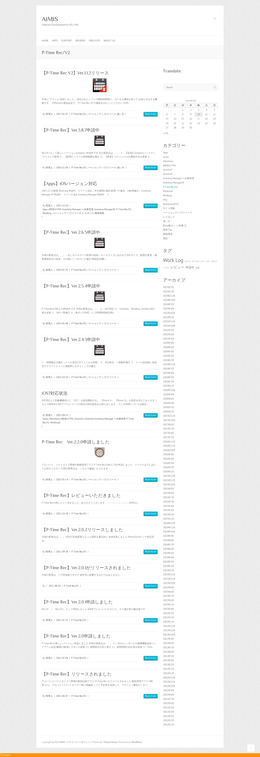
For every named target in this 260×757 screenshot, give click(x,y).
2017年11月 (169, 415)
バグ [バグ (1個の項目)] (207, 261)
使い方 (120, 114)
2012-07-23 (62, 620)
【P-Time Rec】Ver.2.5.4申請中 (71, 286)
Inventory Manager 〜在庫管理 (77, 209)
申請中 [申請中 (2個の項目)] (190, 267)
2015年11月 (169, 480)
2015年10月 (169, 484)
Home (45, 40)
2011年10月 (169, 686)
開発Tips (167, 229)
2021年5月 (168, 330)
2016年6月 (168, 458)
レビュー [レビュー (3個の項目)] (177, 267)
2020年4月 (168, 351)
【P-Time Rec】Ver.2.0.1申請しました (77, 601)
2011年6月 (168, 703)
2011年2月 (168, 720)
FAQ (165, 199)
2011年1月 (168, 724)
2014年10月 (169, 531)
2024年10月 (169, 300)
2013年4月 (168, 608)
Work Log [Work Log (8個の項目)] (173, 260)
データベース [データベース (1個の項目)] (198, 261)
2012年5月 (168, 656)
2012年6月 (168, 651)
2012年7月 (168, 647)
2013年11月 (169, 578)
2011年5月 (168, 707)
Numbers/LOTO (171, 204)
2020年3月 (168, 355)
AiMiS (50, 19)
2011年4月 (168, 711)
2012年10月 (169, 634)
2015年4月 (168, 506)
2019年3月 (168, 377)
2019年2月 (168, 381)
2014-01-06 (62, 323)
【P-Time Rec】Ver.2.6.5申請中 (71, 232)
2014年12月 (169, 523)
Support (66, 40)
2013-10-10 (62, 377)
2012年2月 (168, 668)
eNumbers (54, 418)
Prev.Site (94, 40)
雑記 (165, 238)
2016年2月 (168, 467)
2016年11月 (169, 445)
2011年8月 (168, 694)
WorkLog (47, 213)
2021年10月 (169, 325)
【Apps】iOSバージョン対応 (69, 183)
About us (109, 40)
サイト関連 (169, 208)
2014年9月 (168, 535)
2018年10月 (169, 390)
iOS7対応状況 (55, 393)
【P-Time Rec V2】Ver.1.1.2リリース (75, 72)
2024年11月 (169, 295)
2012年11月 (169, 630)
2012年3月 (168, 664)
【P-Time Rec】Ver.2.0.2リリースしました (82, 529)
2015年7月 (168, 497)
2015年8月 (168, 493)
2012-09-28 (62, 551)
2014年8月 (168, 540)
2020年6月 (168, 347)
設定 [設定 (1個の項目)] (198, 267)
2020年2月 (168, 360)
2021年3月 (168, 338)
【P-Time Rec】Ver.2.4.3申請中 (71, 339)
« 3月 (165, 133)
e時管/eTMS (55, 209)
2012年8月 (168, 643)
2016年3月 (168, 463)
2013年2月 (168, 617)
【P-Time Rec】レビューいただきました (81, 495)
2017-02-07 (62, 114)
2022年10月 (169, 313)
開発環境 (99, 213)
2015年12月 (169, 475)
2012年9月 (168, 638)
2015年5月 (168, 501)
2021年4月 (168, 334)
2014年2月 (168, 566)
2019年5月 (168, 368)
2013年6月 (168, 600)
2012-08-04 (54, 585)
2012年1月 (168, 673)
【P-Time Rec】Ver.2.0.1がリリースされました (86, 567)
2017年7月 (168, 428)
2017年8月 (168, 424)
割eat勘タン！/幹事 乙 (175, 225)
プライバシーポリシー (78, 742)
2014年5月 (168, 553)
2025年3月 (168, 287)
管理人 (49, 114)
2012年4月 (168, 660)
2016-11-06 (62, 167)
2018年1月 (168, 411)
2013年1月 (168, 621)
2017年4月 (168, 433)
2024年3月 (168, 304)
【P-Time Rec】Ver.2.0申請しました (76, 636)
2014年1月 (168, 570)
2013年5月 (168, 604)
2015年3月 (168, 510)
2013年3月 (168, 613)
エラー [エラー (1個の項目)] (188, 261)
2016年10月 (169, 450)
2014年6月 (168, 548)
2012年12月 (169, 626)
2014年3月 (168, 561)
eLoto (45, 418)
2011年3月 (168, 716)
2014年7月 (168, 544)
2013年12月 (169, 574)
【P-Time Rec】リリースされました (77, 674)
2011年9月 (168, 690)
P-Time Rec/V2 (78, 114)
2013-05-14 (62, 479)
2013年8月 (168, 591)
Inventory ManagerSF (104, 209)
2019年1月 (168, 385)
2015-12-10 (62, 205)
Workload (55, 422)
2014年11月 (169, 527)
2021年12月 (169, 321)
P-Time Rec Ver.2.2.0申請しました (76, 441)
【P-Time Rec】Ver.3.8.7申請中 (70, 130)
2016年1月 (168, 471)
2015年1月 (168, 518)
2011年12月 (169, 677)
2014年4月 (168, 557)
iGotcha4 (89, 418)
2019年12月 (169, 364)
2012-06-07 (62, 696)
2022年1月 (168, 317)
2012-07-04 (62, 657)
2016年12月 (169, 441)
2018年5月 (168, 407)
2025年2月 (168, 291)
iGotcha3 (79, 418)
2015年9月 (168, 488)
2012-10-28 (62, 513)
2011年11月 (169, 681)
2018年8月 (168, 398)
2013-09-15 (62, 415)
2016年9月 (168, 454)
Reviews (80, 40)
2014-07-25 (62, 269)
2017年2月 (168, 437)
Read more (150, 114)
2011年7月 (168, 699)
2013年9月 (168, 587)
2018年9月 (168, 394)
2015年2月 (168, 514)
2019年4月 (168, 373)
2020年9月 (168, 342)
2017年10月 (169, 420)
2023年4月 (168, 308)
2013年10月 (169, 583)
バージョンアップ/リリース (101, 114)
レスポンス (88, 213)
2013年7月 (168, 595)
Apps (55, 40)
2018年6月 (168, 403)
